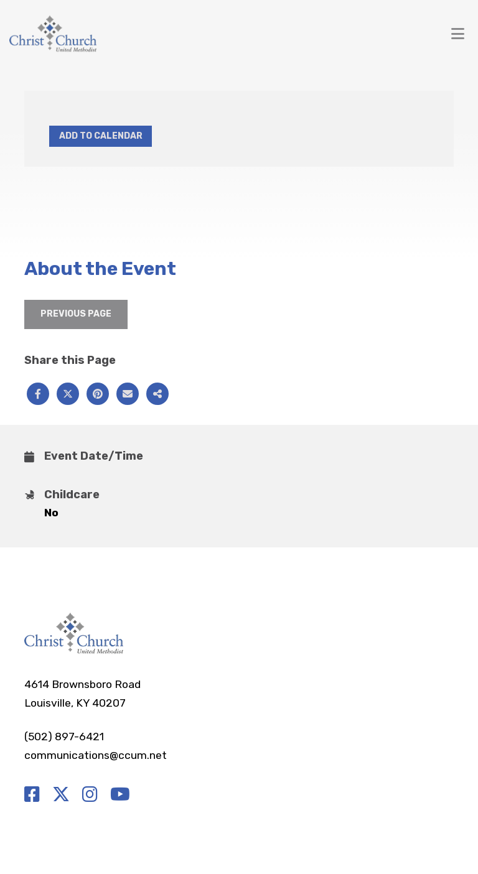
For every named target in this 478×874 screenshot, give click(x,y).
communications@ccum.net (95, 755)
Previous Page (75, 314)
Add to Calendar (101, 136)
